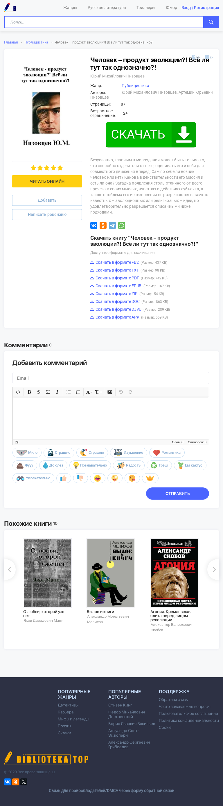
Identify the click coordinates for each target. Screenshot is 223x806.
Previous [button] (10, 569)
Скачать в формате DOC (129, 301)
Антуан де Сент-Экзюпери (123, 733)
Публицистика (36, 42)
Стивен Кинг (120, 705)
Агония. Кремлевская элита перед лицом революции (170, 615)
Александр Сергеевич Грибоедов (129, 744)
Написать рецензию (47, 214)
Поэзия (64, 726)
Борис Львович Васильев (131, 723)
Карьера (65, 712)
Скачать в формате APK (129, 317)
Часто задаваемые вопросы (184, 706)
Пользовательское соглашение (188, 713)
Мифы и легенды (73, 719)
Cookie (165, 727)
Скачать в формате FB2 (128, 262)
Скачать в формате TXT (127, 270)
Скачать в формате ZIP (127, 293)
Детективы (68, 705)
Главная (11, 42)
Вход (186, 7)
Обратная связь (173, 699)
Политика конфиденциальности (189, 720)
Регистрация (206, 7)
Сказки (64, 733)
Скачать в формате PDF (128, 278)
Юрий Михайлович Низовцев (117, 76)
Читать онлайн (47, 181)
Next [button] (213, 569)
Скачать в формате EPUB (130, 285)
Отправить (178, 493)
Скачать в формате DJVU (130, 309)
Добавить (47, 200)
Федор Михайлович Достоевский (126, 714)
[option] (50, 580)
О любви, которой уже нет (44, 613)
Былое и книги (100, 611)
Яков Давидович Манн (44, 620)
